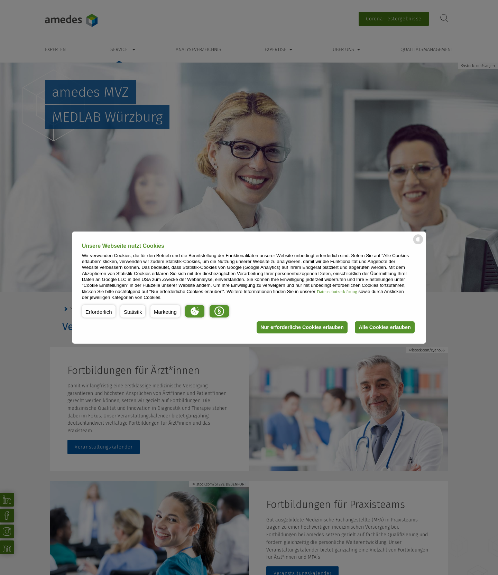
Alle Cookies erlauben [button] (385, 327)
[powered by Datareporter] (418, 244)
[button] (99, 311)
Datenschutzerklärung (337, 291)
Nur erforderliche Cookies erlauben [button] (302, 327)
